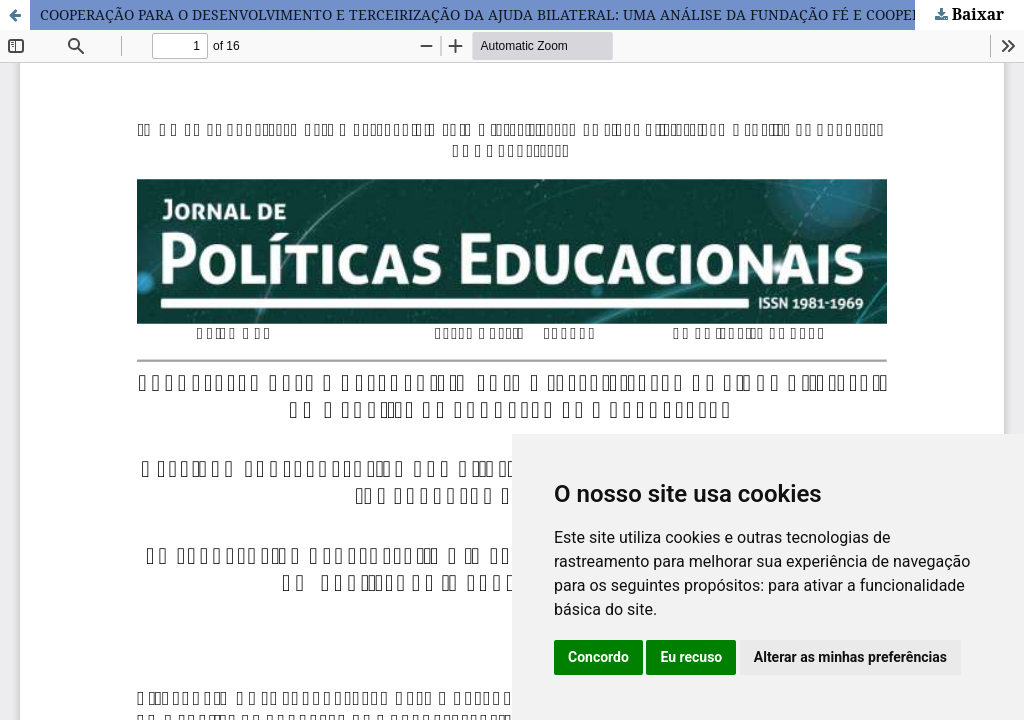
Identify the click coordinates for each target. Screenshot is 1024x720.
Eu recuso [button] (691, 657)
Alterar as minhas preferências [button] (850, 657)
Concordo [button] (598, 657)
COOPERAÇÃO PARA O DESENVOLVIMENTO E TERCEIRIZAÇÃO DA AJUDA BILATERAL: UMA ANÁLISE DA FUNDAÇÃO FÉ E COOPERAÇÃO (500, 14)
